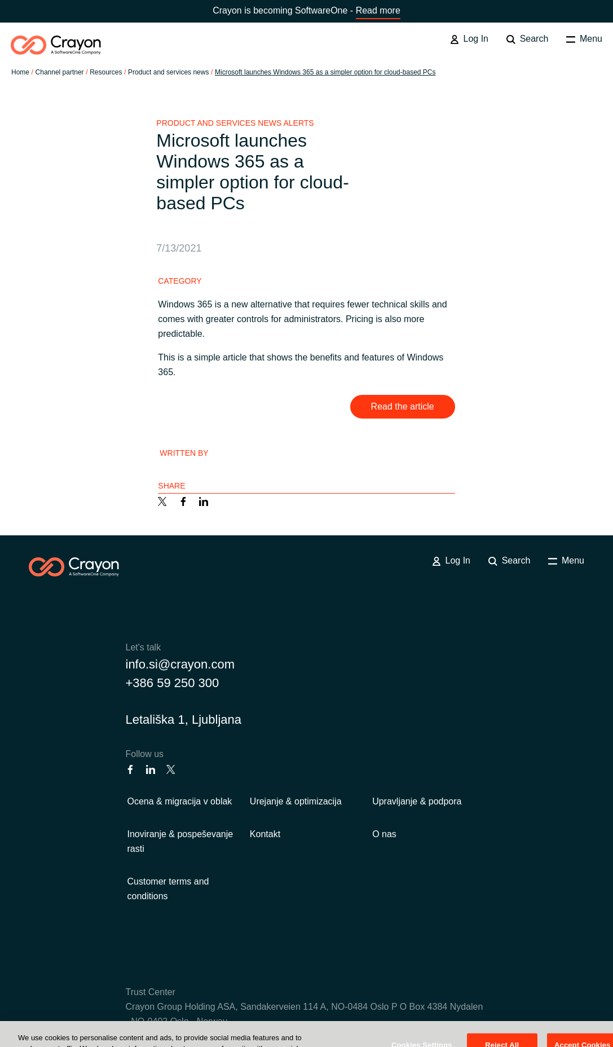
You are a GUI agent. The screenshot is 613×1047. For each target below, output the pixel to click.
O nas (384, 834)
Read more (378, 10)
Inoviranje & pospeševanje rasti (180, 841)
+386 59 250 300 (172, 683)
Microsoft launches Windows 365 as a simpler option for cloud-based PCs (325, 72)
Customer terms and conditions (168, 889)
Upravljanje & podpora (416, 801)
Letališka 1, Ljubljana (183, 719)
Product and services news (168, 72)
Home (20, 72)
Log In (469, 39)
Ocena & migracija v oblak (179, 801)
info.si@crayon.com (180, 664)
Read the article (402, 406)
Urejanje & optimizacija (296, 801)
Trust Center (150, 992)
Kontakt (265, 834)
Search (527, 39)
